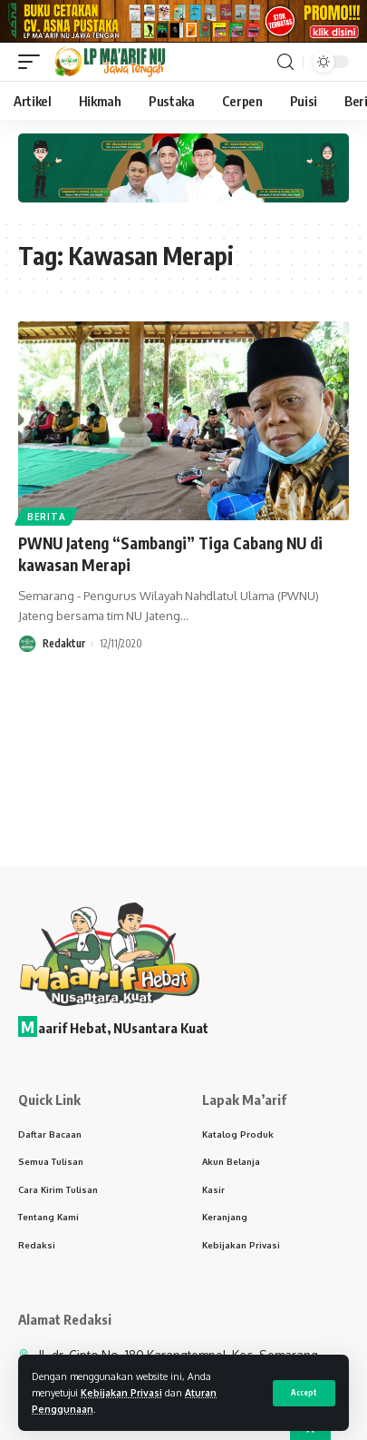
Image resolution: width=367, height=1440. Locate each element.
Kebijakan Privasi (121, 1392)
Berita (46, 522)
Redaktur (64, 649)
